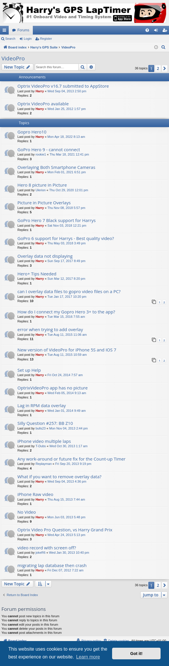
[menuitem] (147, 30)
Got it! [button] (136, 653)
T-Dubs (40, 446)
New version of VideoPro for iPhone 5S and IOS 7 (66, 350)
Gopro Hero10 (31, 132)
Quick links (5, 31)
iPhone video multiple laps (44, 441)
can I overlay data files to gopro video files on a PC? (69, 291)
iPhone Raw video (35, 494)
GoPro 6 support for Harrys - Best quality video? (65, 238)
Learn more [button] (88, 656)
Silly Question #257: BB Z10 (45, 423)
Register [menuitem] (166, 31)
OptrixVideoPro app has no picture (52, 388)
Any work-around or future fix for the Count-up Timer (71, 459)
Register (46, 38)
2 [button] (158, 68)
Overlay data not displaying (45, 256)
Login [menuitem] (157, 31)
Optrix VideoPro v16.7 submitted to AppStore (63, 86)
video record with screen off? (46, 548)
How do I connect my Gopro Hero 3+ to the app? (66, 312)
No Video (26, 512)
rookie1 (40, 154)
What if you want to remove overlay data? (59, 476)
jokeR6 (40, 552)
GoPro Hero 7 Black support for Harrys (56, 220)
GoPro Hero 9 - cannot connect (48, 149)
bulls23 (40, 428)
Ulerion (40, 190)
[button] (165, 68)
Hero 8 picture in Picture (42, 185)
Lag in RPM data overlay (41, 405)
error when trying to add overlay (50, 329)
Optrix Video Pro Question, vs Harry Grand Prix (64, 530)
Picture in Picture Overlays (44, 202)
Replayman (43, 463)
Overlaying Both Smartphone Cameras (56, 167)
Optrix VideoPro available (43, 104)
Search (10, 38)
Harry (39, 91)
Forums (23, 30)
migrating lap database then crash (52, 565)
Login (28, 38)
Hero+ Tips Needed (36, 274)
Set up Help (29, 370)
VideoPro (13, 58)
